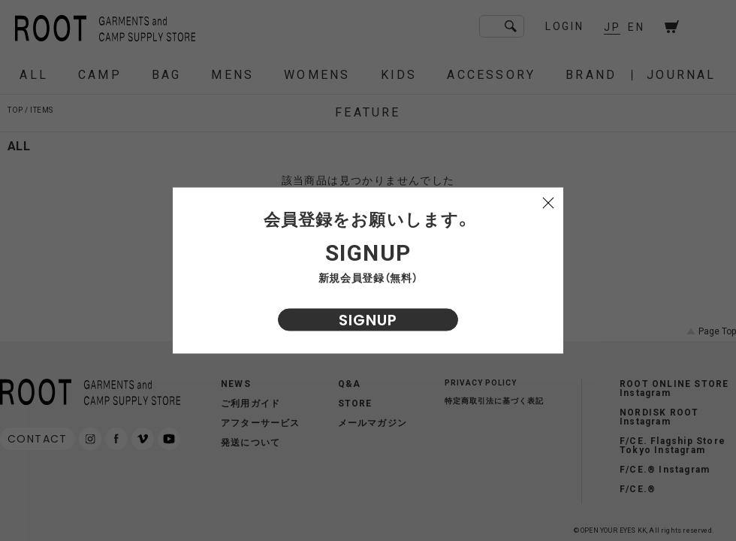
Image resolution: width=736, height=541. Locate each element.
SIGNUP (368, 320)
